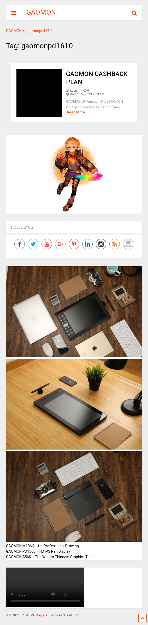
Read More (76, 112)
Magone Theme (46, 615)
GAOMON (41, 12)
